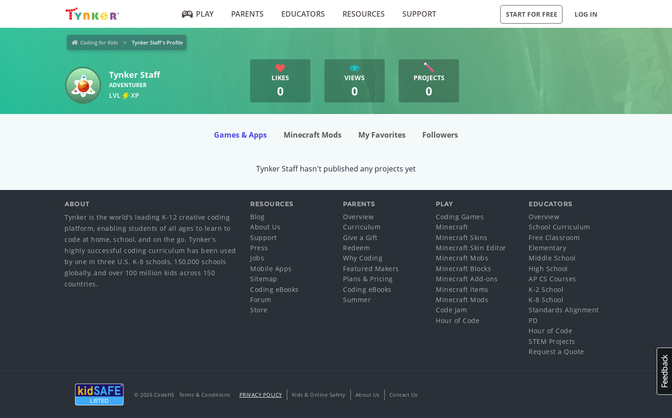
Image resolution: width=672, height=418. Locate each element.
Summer (357, 299)
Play (198, 13)
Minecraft (452, 226)
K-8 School (546, 299)
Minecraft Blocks (463, 268)
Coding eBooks (274, 289)
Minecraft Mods (313, 135)
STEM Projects (552, 341)
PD (533, 320)
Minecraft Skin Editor (471, 247)
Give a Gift (360, 237)
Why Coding (362, 257)
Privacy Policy (260, 394)
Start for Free (531, 14)
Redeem (356, 247)
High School (548, 268)
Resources (363, 14)
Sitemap (264, 278)
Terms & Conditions (204, 394)
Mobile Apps (271, 268)
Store (259, 309)
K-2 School (546, 289)
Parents (247, 14)
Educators (303, 14)
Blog (257, 216)
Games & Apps (240, 135)
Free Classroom (554, 237)
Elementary (547, 247)
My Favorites (382, 135)
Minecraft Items (462, 289)
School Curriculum (559, 226)
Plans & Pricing (368, 278)
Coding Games (460, 216)
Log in (586, 14)
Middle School (552, 257)
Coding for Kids (99, 42)
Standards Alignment (564, 309)
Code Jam (451, 309)
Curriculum (362, 226)
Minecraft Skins (462, 237)
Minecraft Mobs (462, 257)
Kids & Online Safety (319, 394)
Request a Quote (556, 351)
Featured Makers (371, 268)
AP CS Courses (552, 278)
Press (259, 247)
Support (419, 14)
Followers (440, 135)
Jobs (257, 257)
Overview (358, 216)
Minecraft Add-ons (467, 278)
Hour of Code (457, 320)
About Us (265, 226)
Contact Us (403, 394)
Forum (260, 299)
